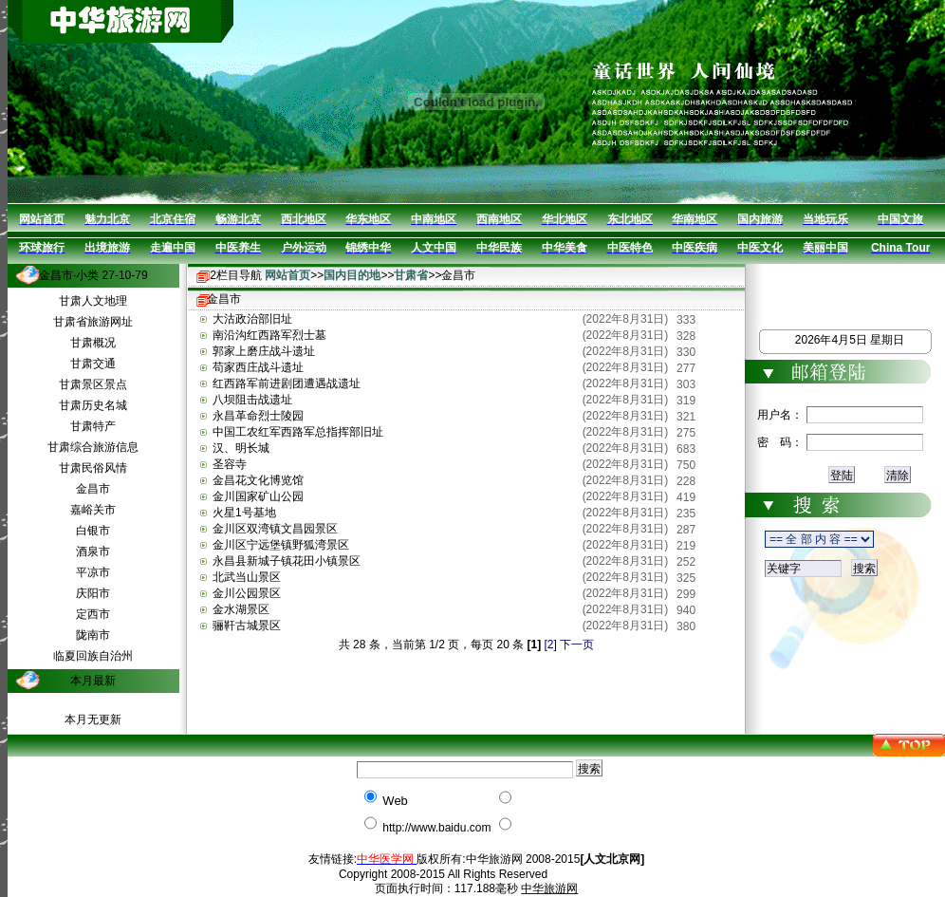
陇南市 (93, 635)
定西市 (93, 614)
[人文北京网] (612, 859)
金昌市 (93, 488)
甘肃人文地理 (93, 301)
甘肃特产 (93, 426)
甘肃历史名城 (93, 405)
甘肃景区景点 (93, 384)
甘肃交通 (93, 363)
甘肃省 (411, 275)
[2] (551, 644)
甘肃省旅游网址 (93, 321)
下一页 (577, 644)
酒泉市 (93, 551)
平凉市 (93, 572)
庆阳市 (93, 593)
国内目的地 (352, 275)
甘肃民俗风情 (93, 468)
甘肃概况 (93, 342)
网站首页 (287, 275)
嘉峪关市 (93, 509)
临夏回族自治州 (93, 656)
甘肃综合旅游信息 (93, 447)
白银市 (93, 530)
